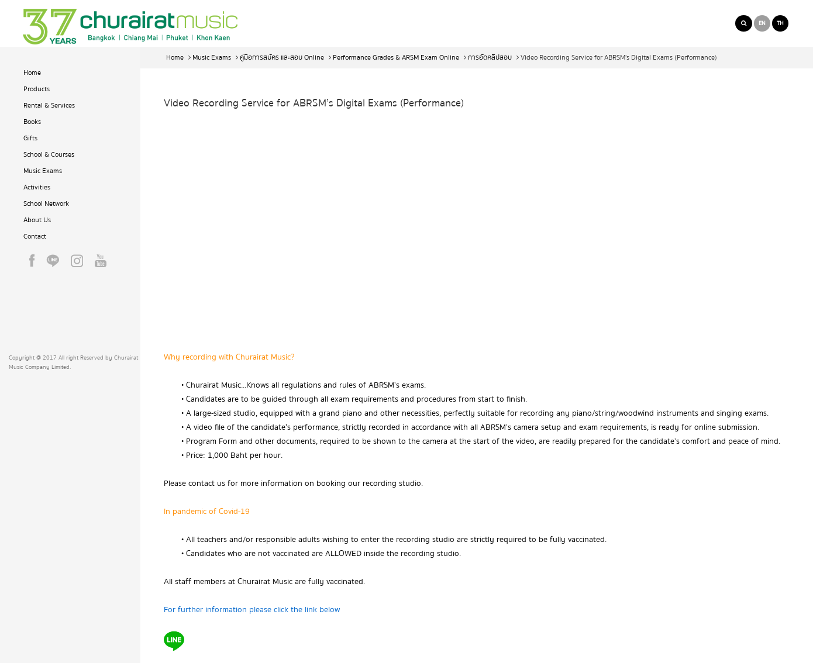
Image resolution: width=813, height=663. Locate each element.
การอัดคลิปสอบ (490, 57)
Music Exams (42, 171)
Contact (34, 236)
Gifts (30, 138)
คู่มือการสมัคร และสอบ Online (282, 57)
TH (780, 23)
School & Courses (48, 154)
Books (32, 121)
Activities (36, 187)
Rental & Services (49, 105)
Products (36, 89)
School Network (46, 203)
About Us (37, 220)
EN (762, 23)
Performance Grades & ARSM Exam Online (396, 57)
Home (32, 72)
